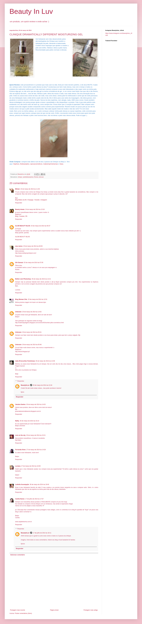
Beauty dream (19, 209)
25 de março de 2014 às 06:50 (33, 246)
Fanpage (30, 200)
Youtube (37, 200)
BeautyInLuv (25, 385)
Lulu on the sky (20, 435)
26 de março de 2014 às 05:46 (32, 344)
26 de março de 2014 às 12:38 (45, 361)
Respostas (20, 381)
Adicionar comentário (17, 555)
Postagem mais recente (17, 610)
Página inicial (54, 610)
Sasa (61, 164)
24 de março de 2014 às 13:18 (34, 209)
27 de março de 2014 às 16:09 (30, 466)
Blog (16, 216)
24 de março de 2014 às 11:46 (30, 189)
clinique (20, 177)
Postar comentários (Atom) (23, 613)
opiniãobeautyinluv (28, 177)
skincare (41, 177)
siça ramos (19, 246)
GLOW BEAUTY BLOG (22, 226)
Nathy (17, 421)
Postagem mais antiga (91, 610)
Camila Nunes (19, 499)
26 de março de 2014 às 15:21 (36, 435)
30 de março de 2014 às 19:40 (39, 484)
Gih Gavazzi (19, 262)
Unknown (18, 312)
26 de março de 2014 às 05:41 (32, 332)
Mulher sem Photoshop (23, 279)
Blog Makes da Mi (20, 200)
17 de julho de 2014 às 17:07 (34, 499)
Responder (18, 203)
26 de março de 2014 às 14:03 (36, 404)
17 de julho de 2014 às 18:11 (42, 533)
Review (36, 177)
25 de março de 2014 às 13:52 (32, 312)
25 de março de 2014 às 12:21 (41, 279)
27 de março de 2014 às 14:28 (36, 449)
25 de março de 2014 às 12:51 (37, 299)
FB (26, 216)
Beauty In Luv (31, 11)
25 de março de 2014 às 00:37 (40, 226)
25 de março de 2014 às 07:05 (33, 262)
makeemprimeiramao (50, 164)
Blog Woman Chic (21, 299)
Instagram (44, 200)
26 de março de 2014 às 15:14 (29, 421)
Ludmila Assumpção (22, 484)
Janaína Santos (20, 404)
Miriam (17, 189)
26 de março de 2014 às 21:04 (42, 385)
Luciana (17, 466)
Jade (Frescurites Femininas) (25, 361)
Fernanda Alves (20, 449)
